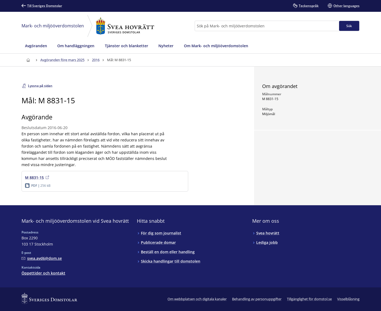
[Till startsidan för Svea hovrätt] (28, 60)
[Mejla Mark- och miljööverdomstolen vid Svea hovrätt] (42, 258)
